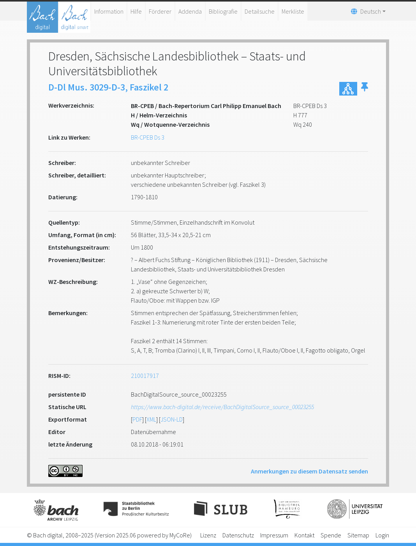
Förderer (160, 11)
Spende (331, 535)
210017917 (145, 375)
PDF (137, 419)
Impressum (274, 535)
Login (382, 535)
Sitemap (358, 535)
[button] (364, 89)
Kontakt (304, 535)
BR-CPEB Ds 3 (147, 137)
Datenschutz (238, 535)
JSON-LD (171, 419)
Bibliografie (223, 11)
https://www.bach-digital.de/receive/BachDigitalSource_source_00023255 (222, 407)
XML (151, 419)
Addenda (190, 11)
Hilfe (136, 11)
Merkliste (293, 11)
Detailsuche (260, 11)
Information (108, 11)
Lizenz (208, 535)
